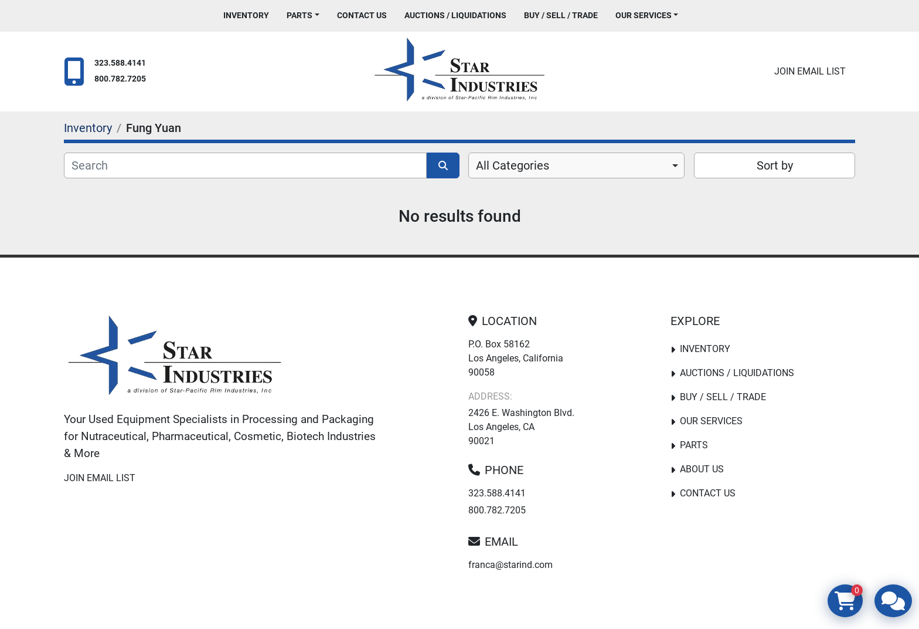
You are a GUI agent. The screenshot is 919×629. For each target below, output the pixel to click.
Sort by (775, 165)
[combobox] (576, 165)
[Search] (245, 165)
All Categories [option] (512, 165)
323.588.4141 (120, 63)
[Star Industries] (174, 358)
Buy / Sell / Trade (561, 15)
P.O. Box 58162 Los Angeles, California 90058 (515, 358)
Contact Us (362, 15)
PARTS (299, 15)
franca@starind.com (510, 564)
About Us (702, 469)
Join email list (810, 71)
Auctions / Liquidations (455, 15)
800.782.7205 (120, 79)
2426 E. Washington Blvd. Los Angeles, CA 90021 (521, 427)
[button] (303, 15)
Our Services (643, 15)
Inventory (246, 15)
